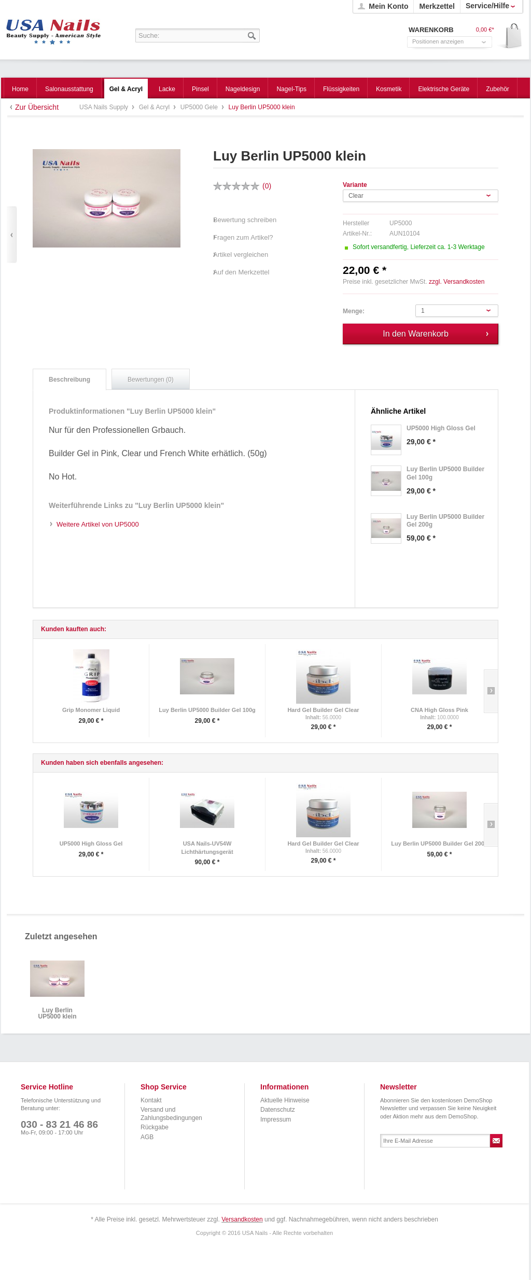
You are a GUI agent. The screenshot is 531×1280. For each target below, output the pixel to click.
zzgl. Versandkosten (456, 281)
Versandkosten (241, 1219)
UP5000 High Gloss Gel (91, 843)
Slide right (491, 691)
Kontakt (151, 1100)
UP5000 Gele (199, 107)
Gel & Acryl (155, 107)
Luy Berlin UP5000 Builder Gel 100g (207, 710)
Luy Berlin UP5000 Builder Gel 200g (439, 843)
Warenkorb (510, 36)
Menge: (354, 311)
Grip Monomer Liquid (91, 710)
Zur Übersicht (37, 107)
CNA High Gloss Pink (439, 710)
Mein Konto (388, 6)
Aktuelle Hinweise (285, 1100)
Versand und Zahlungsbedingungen (171, 1114)
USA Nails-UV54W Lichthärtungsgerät (207, 847)
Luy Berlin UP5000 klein (57, 1013)
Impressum (275, 1119)
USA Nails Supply (54, 28)
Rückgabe (155, 1127)
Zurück (12, 235)
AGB (147, 1137)
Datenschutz (277, 1109)
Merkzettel (436, 6)
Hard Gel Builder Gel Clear (323, 710)
